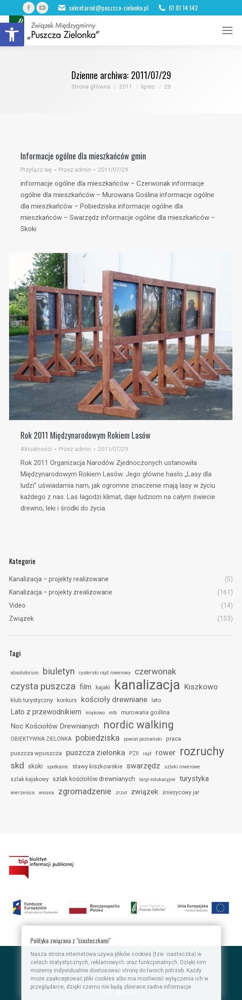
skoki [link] (35, 766)
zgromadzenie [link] (84, 792)
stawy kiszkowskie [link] (97, 766)
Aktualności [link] (36, 449)
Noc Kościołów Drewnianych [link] (54, 726)
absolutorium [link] (24, 673)
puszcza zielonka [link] (95, 752)
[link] (12, 34)
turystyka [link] (194, 778)
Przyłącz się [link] (36, 169)
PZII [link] (134, 753)
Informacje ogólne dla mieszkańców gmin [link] (83, 156)
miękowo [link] (95, 713)
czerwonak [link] (155, 671)
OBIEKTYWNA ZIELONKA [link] (40, 739)
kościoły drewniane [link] (114, 699)
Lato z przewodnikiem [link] (45, 712)
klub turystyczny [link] (31, 700)
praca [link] (173, 738)
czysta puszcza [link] (43, 686)
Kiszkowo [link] (201, 686)
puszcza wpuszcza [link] (36, 753)
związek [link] (144, 791)
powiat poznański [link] (143, 739)
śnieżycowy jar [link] (180, 792)
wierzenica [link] (22, 793)
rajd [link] (147, 754)
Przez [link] (75, 169)
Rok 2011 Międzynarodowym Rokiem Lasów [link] (85, 435)
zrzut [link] (121, 793)
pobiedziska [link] (98, 738)
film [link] (85, 687)
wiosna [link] (46, 793)
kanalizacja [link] (147, 684)
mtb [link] (113, 713)
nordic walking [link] (138, 724)
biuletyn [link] (59, 671)
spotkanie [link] (57, 767)
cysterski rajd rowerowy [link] (105, 673)
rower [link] (166, 752)
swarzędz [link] (143, 765)
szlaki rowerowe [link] (182, 767)
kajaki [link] (103, 687)
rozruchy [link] (202, 751)
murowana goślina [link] (145, 712)
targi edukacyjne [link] (157, 779)
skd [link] (17, 765)
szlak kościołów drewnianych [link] (94, 778)
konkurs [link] (67, 700)
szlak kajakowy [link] (29, 779)
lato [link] (156, 700)
